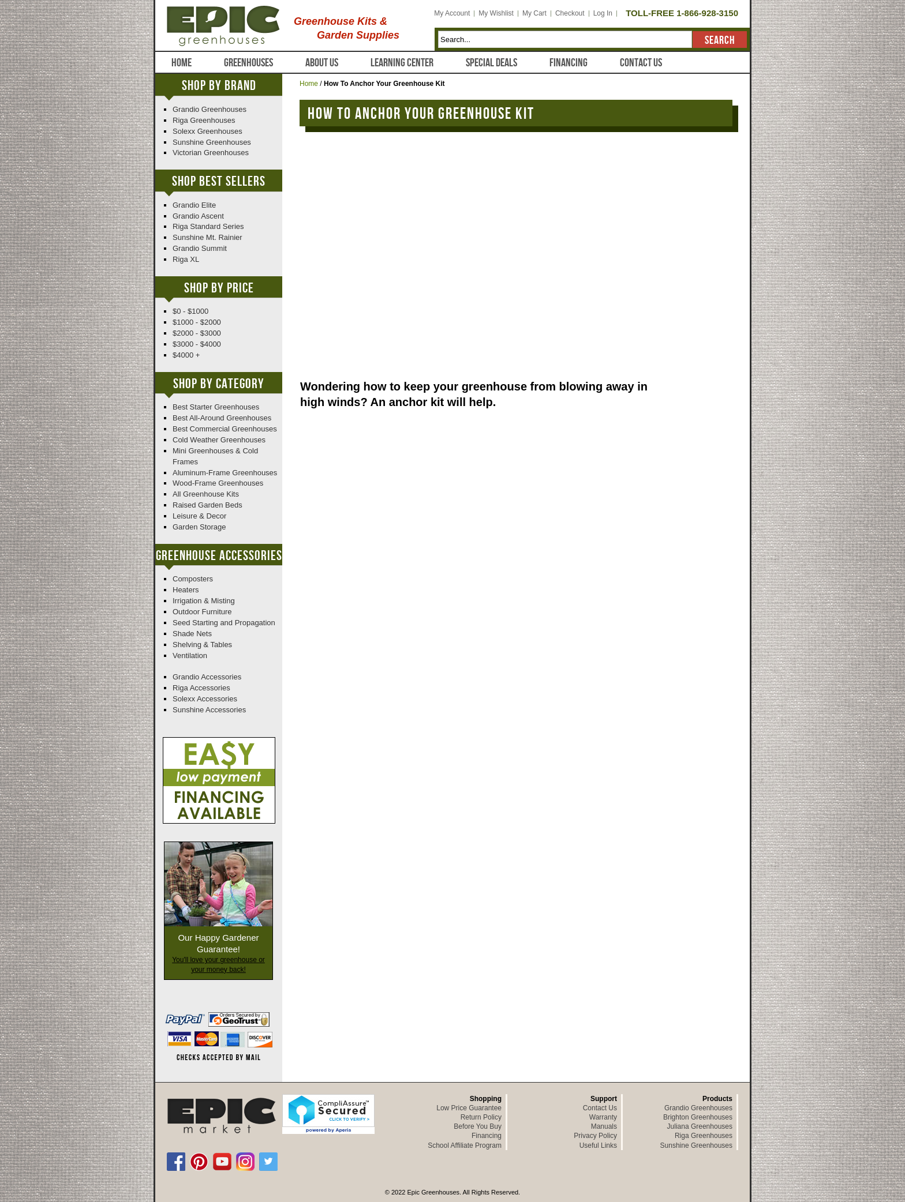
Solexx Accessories (205, 698)
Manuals (604, 1126)
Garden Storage (199, 527)
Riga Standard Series (208, 226)
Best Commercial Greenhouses (225, 429)
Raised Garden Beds (207, 505)
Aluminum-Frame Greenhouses (225, 472)
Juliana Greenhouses (699, 1126)
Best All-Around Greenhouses (222, 418)
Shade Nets (192, 633)
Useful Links (598, 1145)
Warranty (603, 1117)
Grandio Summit (200, 248)
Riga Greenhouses (204, 120)
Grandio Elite (194, 205)
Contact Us (641, 63)
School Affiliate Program (465, 1145)
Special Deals (491, 63)
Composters (193, 578)
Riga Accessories (201, 687)
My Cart (534, 13)
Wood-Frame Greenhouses (218, 483)
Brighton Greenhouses (697, 1117)
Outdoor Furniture (202, 611)
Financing (568, 63)
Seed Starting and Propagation (224, 622)
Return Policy (481, 1117)
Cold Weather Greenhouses (219, 439)
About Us (321, 63)
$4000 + (186, 355)
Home (181, 63)
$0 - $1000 (190, 311)
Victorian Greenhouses (211, 152)
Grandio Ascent (198, 216)
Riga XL (186, 259)
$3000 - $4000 (197, 344)
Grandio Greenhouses (209, 109)
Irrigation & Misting (204, 600)
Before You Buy (478, 1126)
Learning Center (402, 63)
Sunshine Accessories (209, 709)
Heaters (186, 589)
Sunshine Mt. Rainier (207, 237)
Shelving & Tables (202, 644)
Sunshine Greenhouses (212, 142)
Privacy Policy (595, 1136)
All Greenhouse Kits (206, 494)
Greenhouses (248, 63)
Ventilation (190, 655)
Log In (602, 13)
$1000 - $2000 (197, 322)
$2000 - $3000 (197, 333)
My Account (452, 13)
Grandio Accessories (207, 677)
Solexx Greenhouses (207, 131)
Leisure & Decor (199, 516)
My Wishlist (496, 13)
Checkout (570, 13)
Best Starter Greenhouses (216, 407)
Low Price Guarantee (469, 1108)
